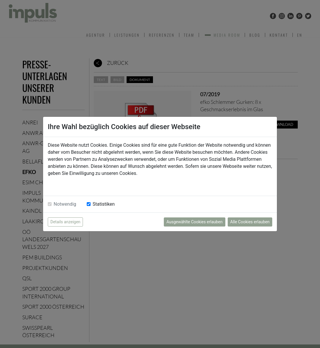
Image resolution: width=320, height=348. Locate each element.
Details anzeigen (65, 221)
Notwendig (65, 204)
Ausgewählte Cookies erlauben (194, 221)
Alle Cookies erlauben (250, 221)
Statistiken (104, 204)
